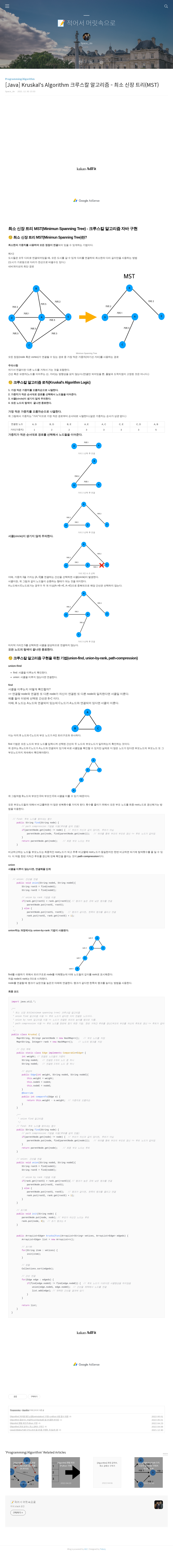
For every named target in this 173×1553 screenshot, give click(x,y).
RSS (91, 62)
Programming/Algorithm (20, 79)
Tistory (103, 1549)
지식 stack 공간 (17, 1506)
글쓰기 (70, 62)
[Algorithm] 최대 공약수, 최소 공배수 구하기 (27, 1426)
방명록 (81, 62)
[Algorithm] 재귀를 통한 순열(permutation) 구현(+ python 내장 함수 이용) (39, 1416)
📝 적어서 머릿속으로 (86, 23)
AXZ (86, 1549)
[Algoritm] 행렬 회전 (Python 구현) (24, 1423)
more (165, 1453)
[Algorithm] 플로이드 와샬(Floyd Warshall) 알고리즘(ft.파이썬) (34, 1420)
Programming (15, 1410)
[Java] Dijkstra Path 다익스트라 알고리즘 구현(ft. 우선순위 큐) (34, 1430)
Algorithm (25, 1410)
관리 (102, 62)
